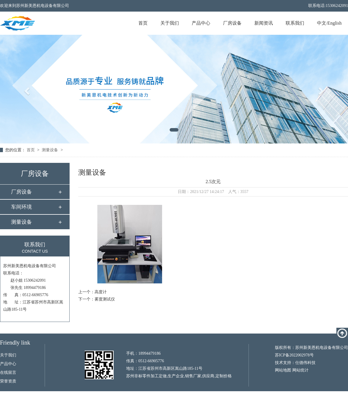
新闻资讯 (263, 23)
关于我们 (169, 23)
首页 (143, 23)
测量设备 (50, 150)
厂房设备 (232, 23)
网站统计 (300, 370)
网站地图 (283, 370)
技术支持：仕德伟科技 (295, 362)
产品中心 (201, 23)
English (334, 23)
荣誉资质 (8, 381)
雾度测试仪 (105, 299)
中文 (321, 23)
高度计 (101, 292)
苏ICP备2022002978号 (294, 355)
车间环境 (21, 207)
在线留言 (8, 372)
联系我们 (295, 23)
